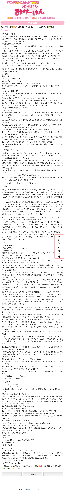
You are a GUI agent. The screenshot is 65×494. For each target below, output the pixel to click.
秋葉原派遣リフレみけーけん (32, 489)
